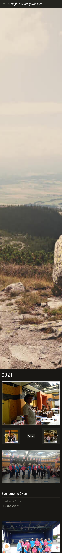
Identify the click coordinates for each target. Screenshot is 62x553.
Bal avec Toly (12, 501)
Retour (31, 436)
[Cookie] (6, 546)
